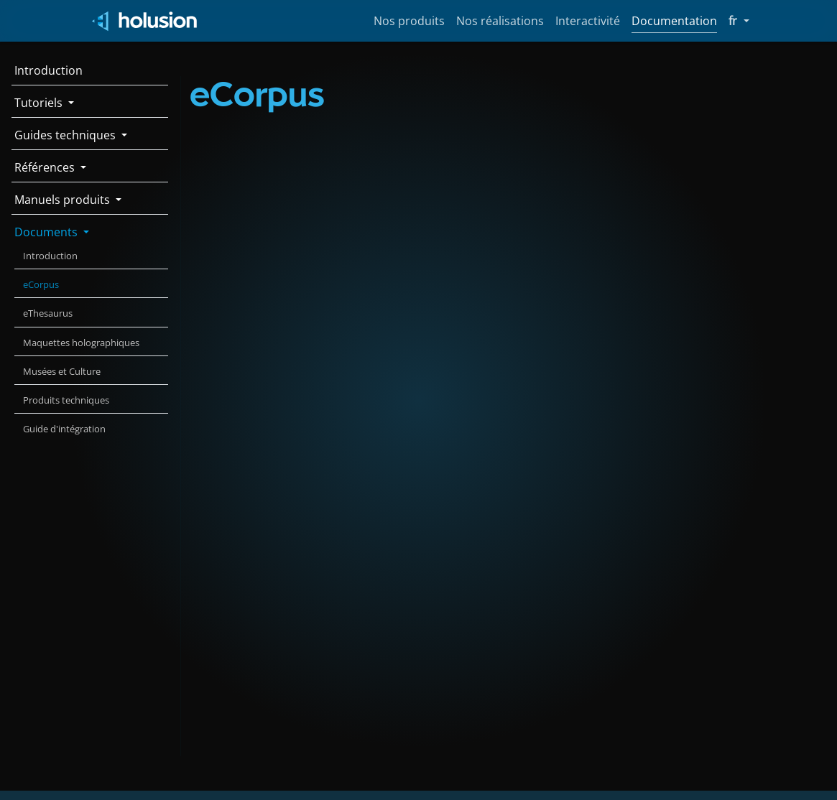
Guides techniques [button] (66, 135)
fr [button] (739, 20)
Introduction (48, 70)
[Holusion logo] (145, 21)
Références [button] (46, 167)
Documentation (674, 21)
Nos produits (409, 21)
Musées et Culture (62, 371)
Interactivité (587, 21)
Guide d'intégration (64, 428)
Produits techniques (66, 400)
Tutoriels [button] (39, 103)
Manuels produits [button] (63, 200)
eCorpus (41, 284)
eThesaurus (48, 313)
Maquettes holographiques (81, 342)
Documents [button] (47, 232)
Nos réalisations (500, 21)
